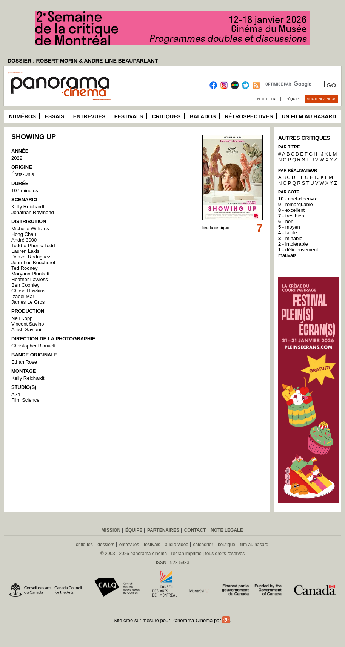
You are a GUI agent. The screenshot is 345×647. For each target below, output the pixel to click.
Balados (202, 116)
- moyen (289, 227)
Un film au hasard (309, 116)
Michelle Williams (30, 228)
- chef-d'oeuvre (297, 199)
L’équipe (293, 99)
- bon (285, 221)
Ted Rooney (24, 268)
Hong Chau (23, 234)
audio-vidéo (176, 544)
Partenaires (163, 530)
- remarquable (295, 204)
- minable (290, 238)
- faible (287, 233)
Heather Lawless (29, 279)
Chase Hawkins (28, 291)
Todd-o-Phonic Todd (33, 245)
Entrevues (89, 116)
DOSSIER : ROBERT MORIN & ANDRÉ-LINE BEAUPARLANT (83, 61)
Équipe (133, 530)
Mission (111, 530)
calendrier (203, 544)
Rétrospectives (249, 116)
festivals (152, 544)
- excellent (291, 210)
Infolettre (266, 99)
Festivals (128, 116)
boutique (226, 544)
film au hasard (254, 544)
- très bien (291, 216)
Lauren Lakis (25, 251)
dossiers (105, 544)
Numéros (22, 116)
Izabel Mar (22, 296)
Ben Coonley (25, 285)
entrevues (129, 544)
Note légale (227, 530)
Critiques (166, 116)
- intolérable (293, 244)
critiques (84, 544)
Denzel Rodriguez (30, 257)
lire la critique (215, 227)
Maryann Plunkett (30, 274)
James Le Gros (28, 302)
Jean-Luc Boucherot (33, 262)
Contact (195, 530)
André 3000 (24, 240)
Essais (54, 116)
